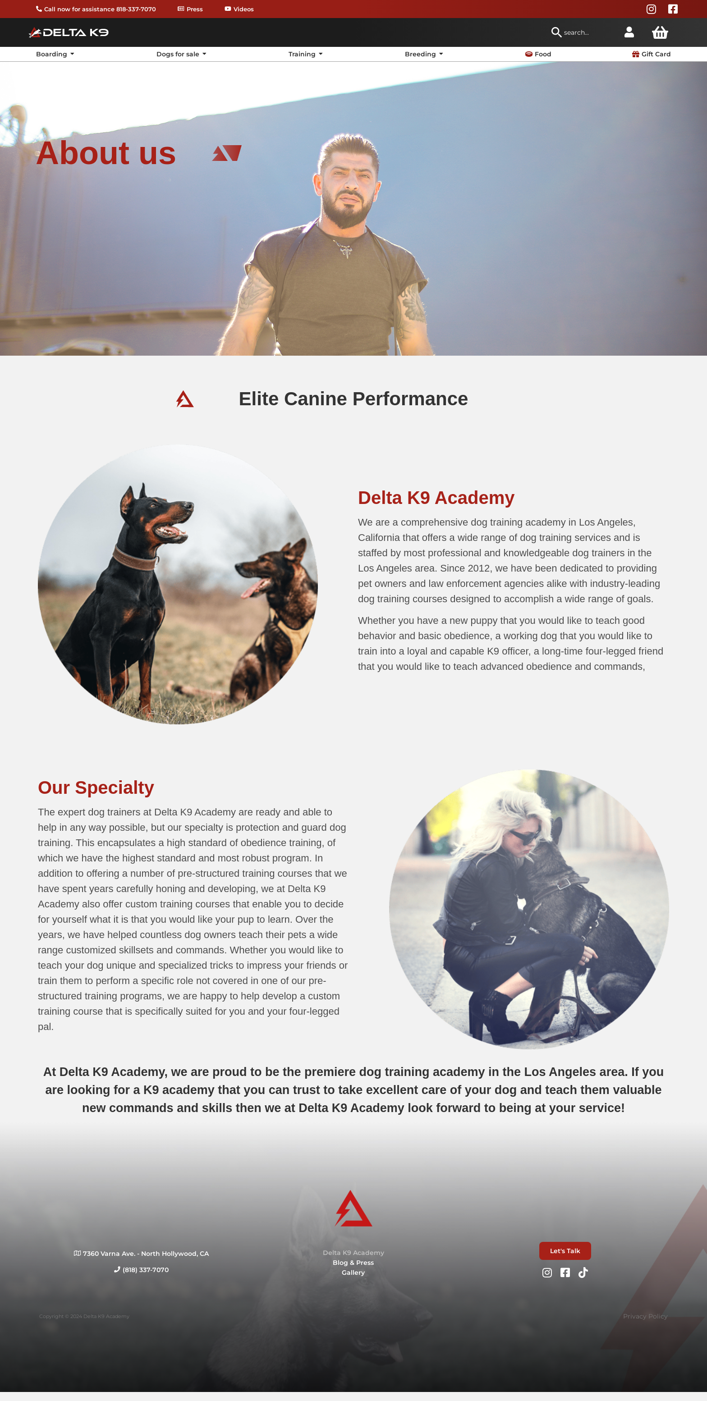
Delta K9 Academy (353, 1252)
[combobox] (581, 32)
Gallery (353, 1272)
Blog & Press (353, 1262)
